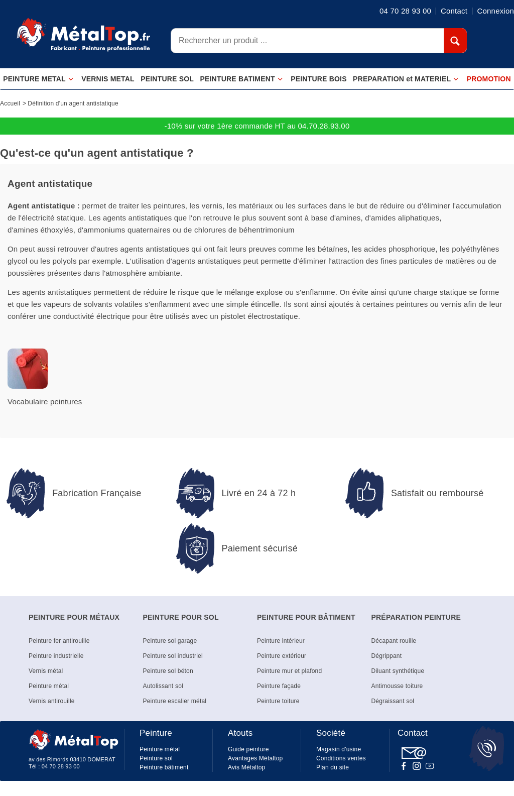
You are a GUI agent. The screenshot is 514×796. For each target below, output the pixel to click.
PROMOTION (489, 79)
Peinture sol (156, 758)
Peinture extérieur (281, 655)
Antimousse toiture (397, 686)
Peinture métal (49, 686)
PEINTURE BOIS (319, 79)
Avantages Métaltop (255, 758)
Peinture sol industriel (173, 655)
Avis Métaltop (246, 767)
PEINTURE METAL (38, 79)
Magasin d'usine (338, 749)
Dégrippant (386, 655)
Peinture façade (279, 686)
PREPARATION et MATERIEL (406, 79)
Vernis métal (46, 670)
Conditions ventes (341, 758)
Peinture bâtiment (164, 767)
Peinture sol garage (170, 640)
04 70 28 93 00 (61, 766)
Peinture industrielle (56, 655)
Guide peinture (248, 749)
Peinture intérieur (281, 640)
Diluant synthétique (398, 670)
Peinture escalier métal (175, 701)
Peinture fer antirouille (59, 640)
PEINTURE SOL (167, 79)
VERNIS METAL (108, 79)
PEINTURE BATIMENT (241, 79)
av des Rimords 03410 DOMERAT (72, 759)
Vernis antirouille (52, 701)
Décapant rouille (394, 640)
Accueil (10, 103)
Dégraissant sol (393, 701)
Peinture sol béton (168, 670)
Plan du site (332, 767)
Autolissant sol (163, 686)
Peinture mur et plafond (289, 670)
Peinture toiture (278, 701)
